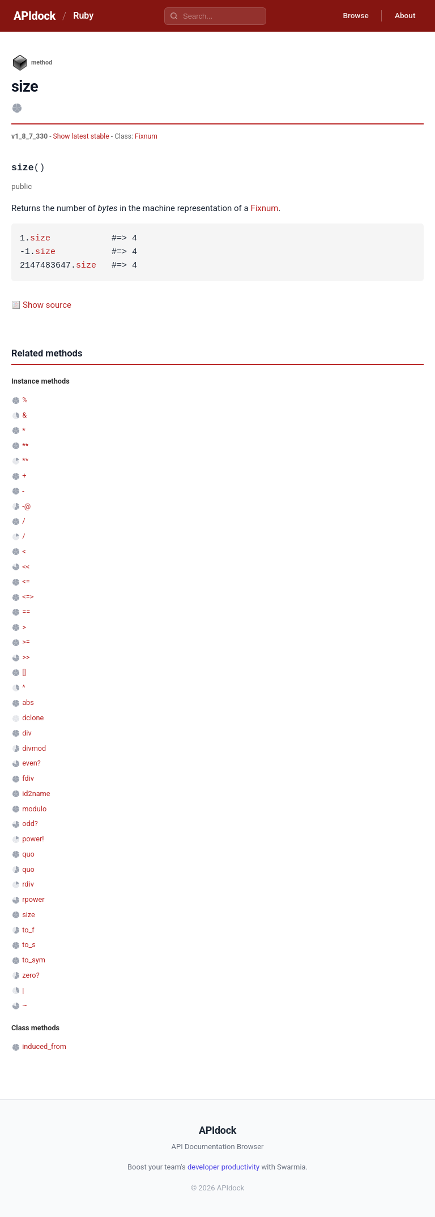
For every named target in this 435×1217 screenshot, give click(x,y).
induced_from (44, 1046)
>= (26, 642)
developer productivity (223, 1167)
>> (25, 657)
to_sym (33, 960)
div (26, 733)
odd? (30, 823)
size (40, 238)
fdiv (28, 778)
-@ (26, 506)
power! (33, 839)
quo (28, 854)
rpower (33, 899)
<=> (27, 596)
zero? (30, 975)
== (26, 612)
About (404, 15)
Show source (47, 305)
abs (28, 702)
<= (25, 581)
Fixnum (146, 136)
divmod (34, 748)
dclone (33, 717)
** (25, 445)
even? (31, 763)
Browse (352, 15)
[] (24, 672)
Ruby (83, 15)
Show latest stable (82, 136)
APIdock (35, 16)
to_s (29, 944)
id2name (36, 793)
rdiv (28, 884)
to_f (28, 930)
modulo (34, 809)
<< (25, 566)
